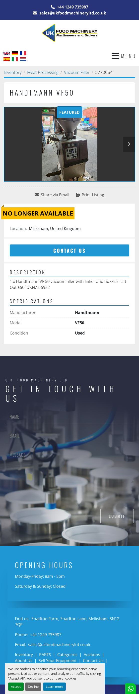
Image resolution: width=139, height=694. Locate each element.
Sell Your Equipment (58, 660)
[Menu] (115, 56)
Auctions (92, 654)
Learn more (54, 686)
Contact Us (69, 250)
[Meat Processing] (43, 72)
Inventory (24, 654)
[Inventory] (13, 72)
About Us (23, 660)
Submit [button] (117, 516)
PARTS (45, 654)
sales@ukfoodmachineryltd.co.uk (72, 13)
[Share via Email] (52, 195)
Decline (33, 686)
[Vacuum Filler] (77, 72)
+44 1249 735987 (72, 7)
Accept (16, 686)
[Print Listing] (89, 195)
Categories (67, 654)
